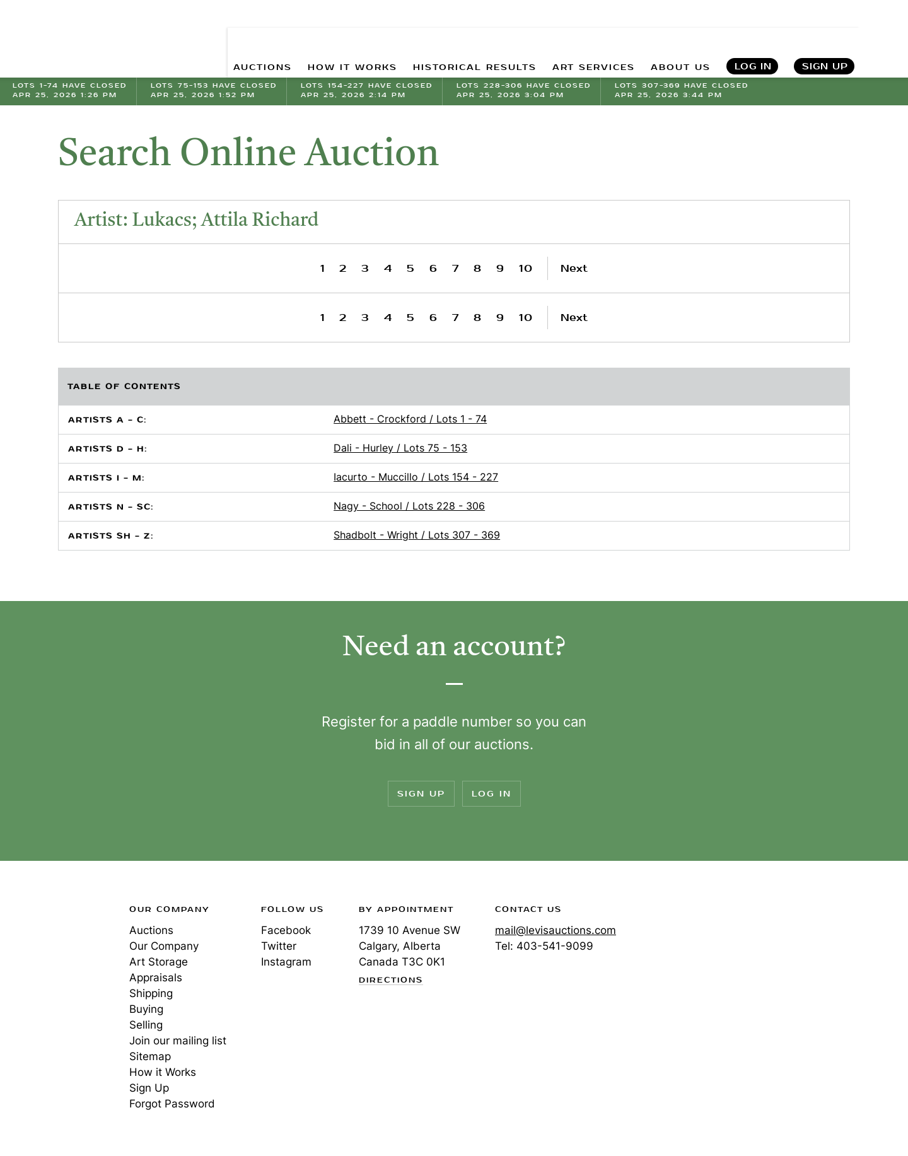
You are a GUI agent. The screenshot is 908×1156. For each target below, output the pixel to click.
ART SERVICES (587, 38)
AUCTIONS (238, 38)
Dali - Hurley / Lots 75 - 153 (400, 447)
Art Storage (158, 961)
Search (885, 38)
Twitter (278, 946)
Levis (54, 954)
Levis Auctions (79, 38)
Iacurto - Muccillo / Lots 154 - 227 (416, 476)
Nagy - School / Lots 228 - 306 (409, 505)
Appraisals (155, 977)
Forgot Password (172, 1103)
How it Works (162, 1072)
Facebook (286, 930)
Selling (146, 1025)
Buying (146, 1009)
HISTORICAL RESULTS (461, 38)
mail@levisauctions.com (555, 930)
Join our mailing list (177, 1040)
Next (574, 268)
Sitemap (150, 1056)
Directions (391, 980)
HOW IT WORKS (332, 38)
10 (526, 268)
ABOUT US (679, 38)
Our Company (164, 946)
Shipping (151, 993)
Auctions (151, 930)
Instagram (286, 961)
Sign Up (825, 38)
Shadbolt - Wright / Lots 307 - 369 (417, 534)
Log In (753, 38)
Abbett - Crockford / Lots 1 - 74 (410, 418)
